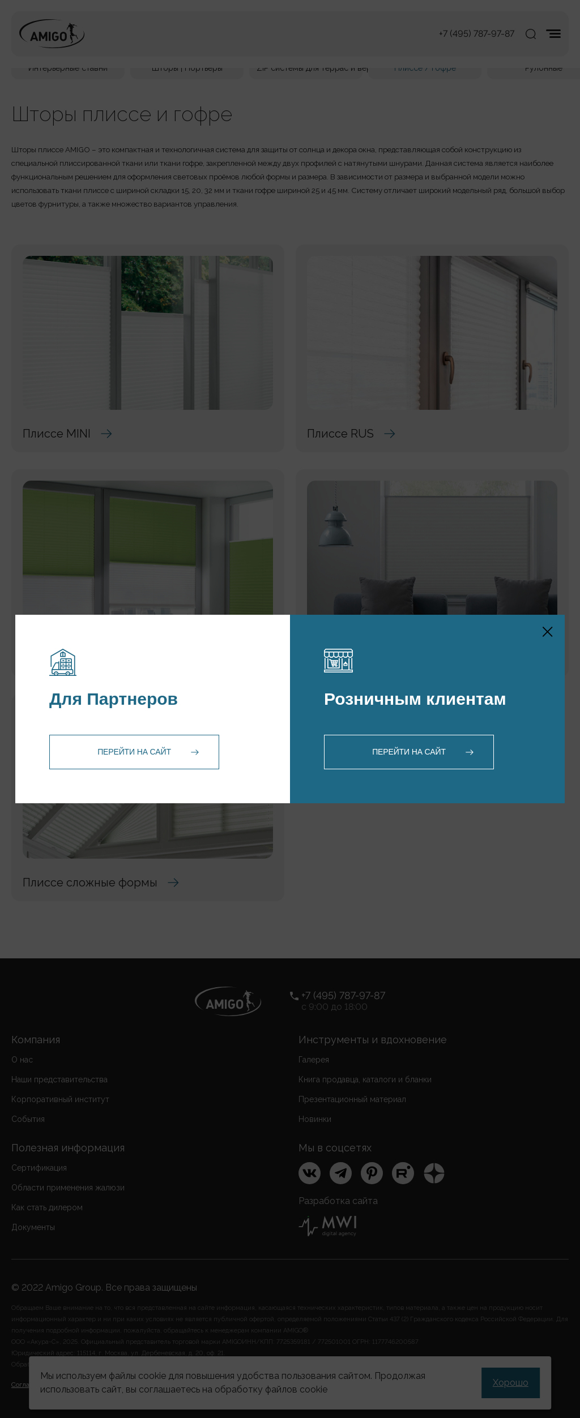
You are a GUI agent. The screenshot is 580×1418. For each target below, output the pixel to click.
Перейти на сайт (134, 751)
